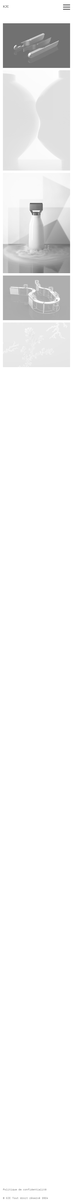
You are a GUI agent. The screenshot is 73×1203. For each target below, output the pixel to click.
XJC (6, 6)
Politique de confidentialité (25, 1189)
